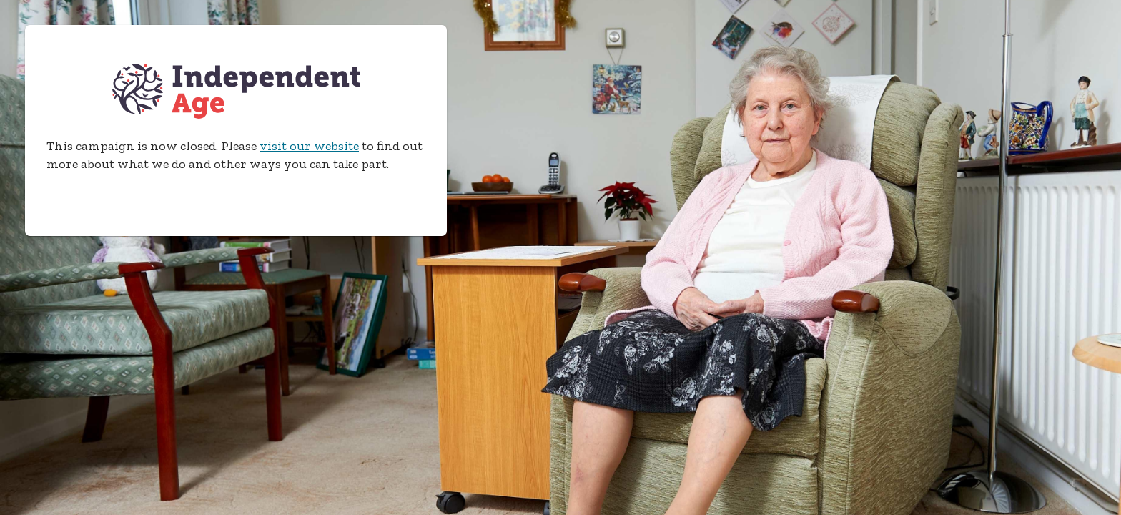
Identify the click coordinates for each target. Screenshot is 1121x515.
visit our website (309, 146)
